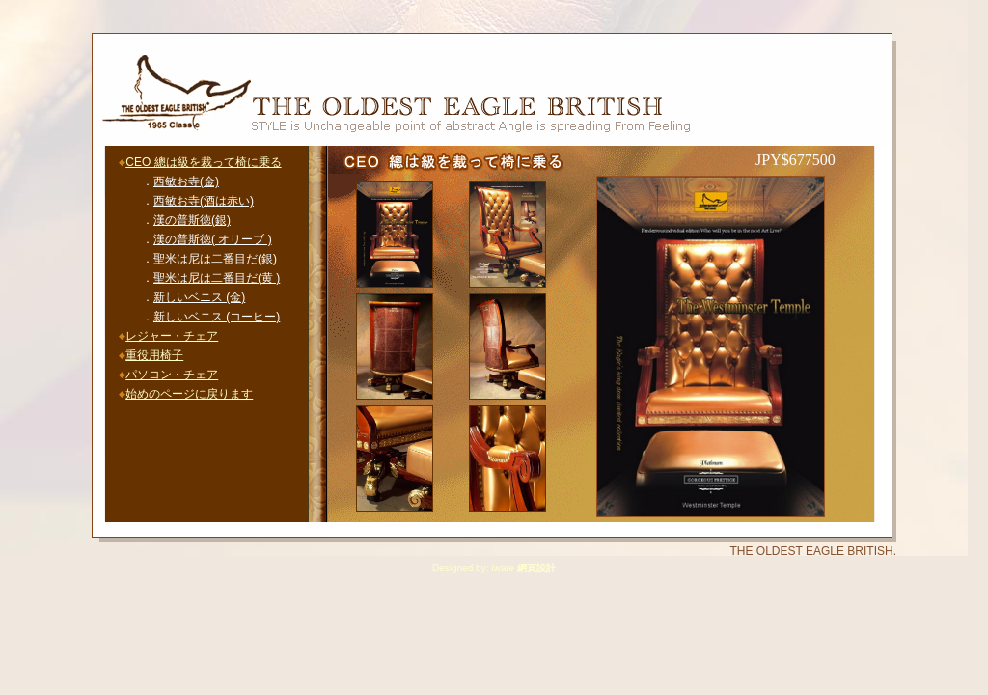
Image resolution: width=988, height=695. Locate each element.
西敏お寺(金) (186, 181)
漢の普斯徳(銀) (192, 220)
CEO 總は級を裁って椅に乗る (203, 162)
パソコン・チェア (171, 374)
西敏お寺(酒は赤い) (203, 201)
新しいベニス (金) (199, 297)
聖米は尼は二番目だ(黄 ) (216, 278)
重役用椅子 (154, 355)
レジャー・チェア (171, 336)
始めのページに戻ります (189, 394)
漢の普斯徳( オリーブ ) (212, 239)
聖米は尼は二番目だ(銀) (215, 258)
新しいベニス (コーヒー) (216, 316)
